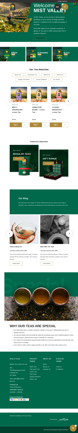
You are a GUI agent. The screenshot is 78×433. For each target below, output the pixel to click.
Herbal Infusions (35, 376)
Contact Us (47, 369)
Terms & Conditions (16, 415)
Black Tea (33, 367)
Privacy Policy (27, 415)
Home (45, 364)
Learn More (40, 38)
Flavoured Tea (35, 369)
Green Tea (33, 372)
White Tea (33, 379)
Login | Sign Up (62, 1)
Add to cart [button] (15, 125)
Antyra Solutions (63, 429)
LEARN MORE (16, 263)
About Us (46, 367)
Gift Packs (33, 374)
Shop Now (19, 158)
